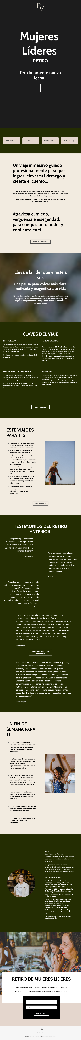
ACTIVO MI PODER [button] (40, 407)
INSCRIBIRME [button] (41, 1013)
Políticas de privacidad (33, 1033)
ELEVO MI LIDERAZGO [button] (40, 241)
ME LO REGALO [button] (40, 503)
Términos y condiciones (47, 1033)
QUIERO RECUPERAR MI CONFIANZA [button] (40, 652)
